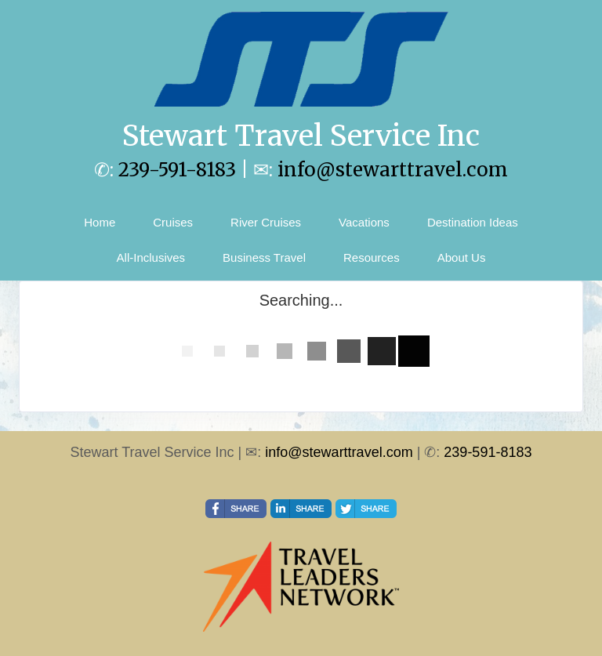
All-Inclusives (151, 257)
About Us (461, 257)
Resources (371, 257)
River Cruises (265, 222)
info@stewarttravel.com (392, 170)
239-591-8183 (177, 170)
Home (99, 222)
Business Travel (264, 257)
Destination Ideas (472, 222)
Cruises (173, 222)
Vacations (364, 222)
